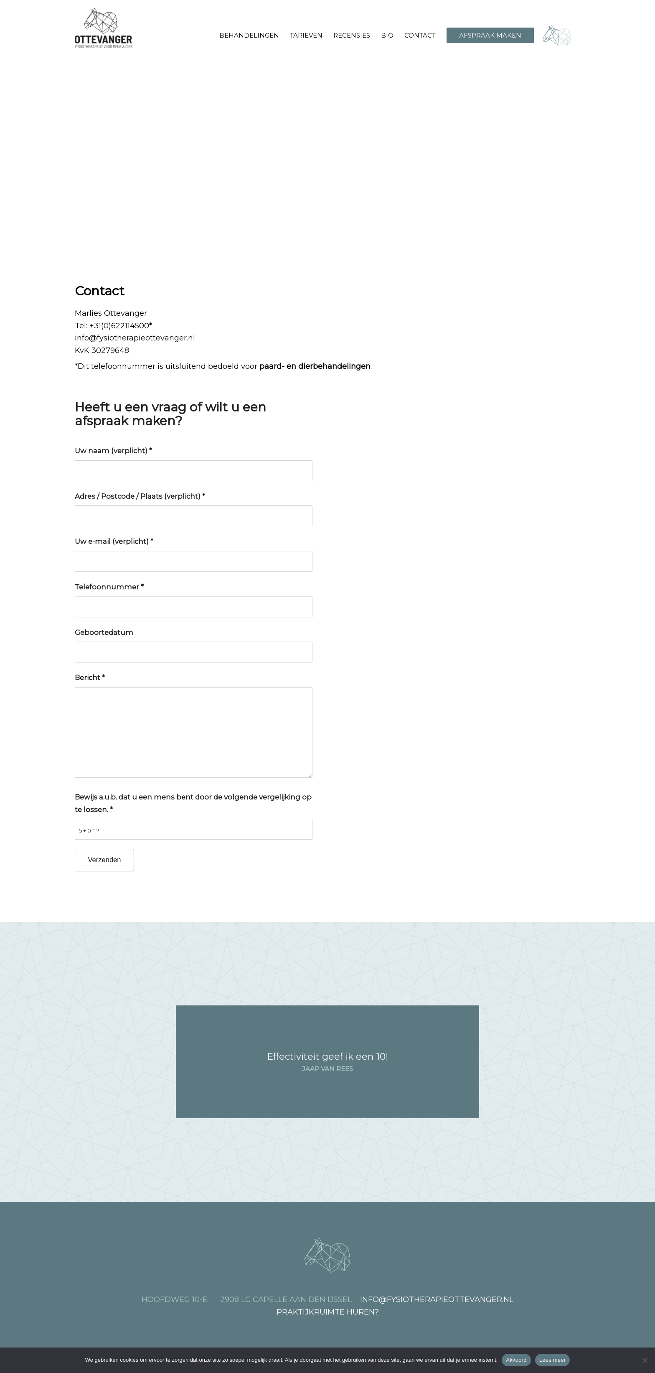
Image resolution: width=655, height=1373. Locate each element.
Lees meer (552, 1360)
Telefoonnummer (109, 587)
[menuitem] (249, 35)
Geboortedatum (104, 632)
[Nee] (644, 1360)
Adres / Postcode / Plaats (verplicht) (140, 496)
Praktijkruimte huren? (328, 1312)
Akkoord (516, 1360)
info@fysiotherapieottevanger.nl (135, 338)
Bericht (90, 677)
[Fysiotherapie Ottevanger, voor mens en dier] (103, 28)
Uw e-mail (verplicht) (114, 541)
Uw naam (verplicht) (113, 451)
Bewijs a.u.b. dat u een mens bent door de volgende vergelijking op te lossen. (193, 803)
